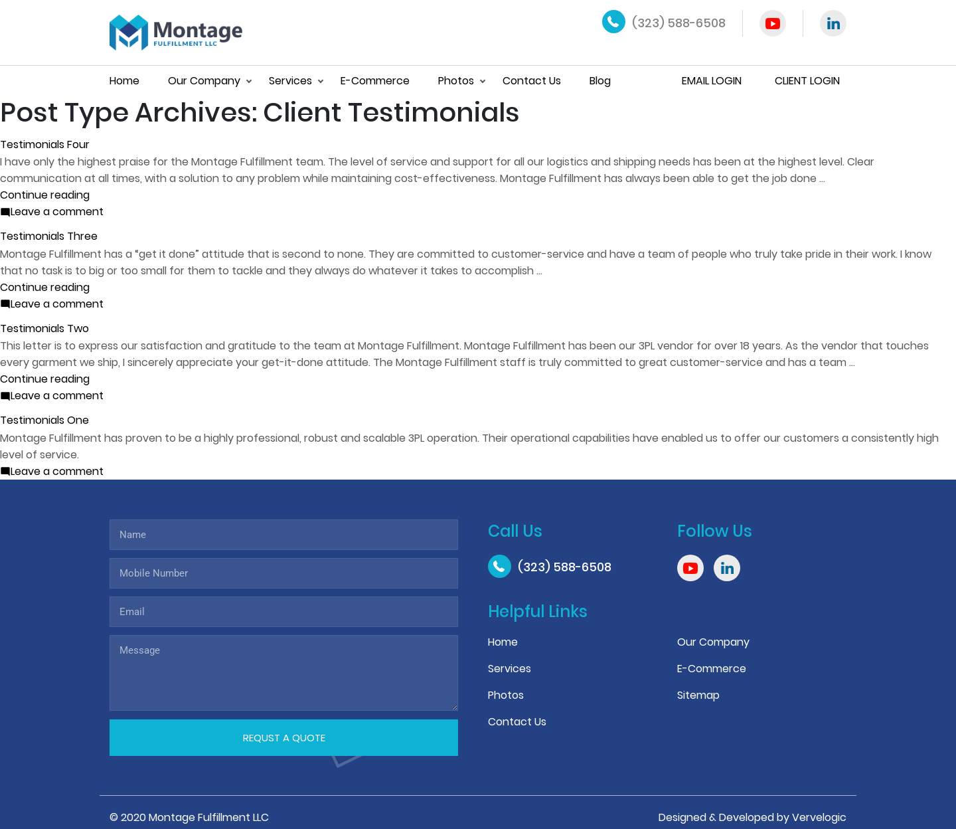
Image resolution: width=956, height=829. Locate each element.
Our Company (204, 80)
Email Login (712, 80)
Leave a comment (57, 211)
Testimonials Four (45, 144)
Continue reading (45, 195)
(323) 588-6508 (679, 23)
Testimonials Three (49, 236)
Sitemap (698, 695)
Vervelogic (819, 817)
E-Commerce (375, 80)
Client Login (807, 80)
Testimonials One (44, 420)
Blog (600, 80)
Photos (456, 80)
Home (124, 80)
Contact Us (532, 80)
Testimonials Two (44, 328)
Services (290, 80)
